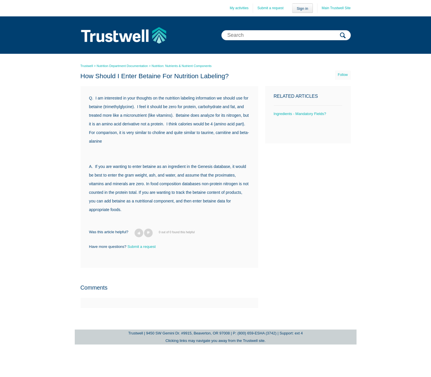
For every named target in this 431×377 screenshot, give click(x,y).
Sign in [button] (302, 8)
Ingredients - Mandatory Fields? (300, 114)
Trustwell (87, 66)
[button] (139, 233)
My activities (239, 8)
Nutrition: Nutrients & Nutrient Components (181, 66)
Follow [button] (343, 75)
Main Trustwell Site (336, 8)
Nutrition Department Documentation (122, 66)
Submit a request (270, 8)
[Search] (286, 35)
